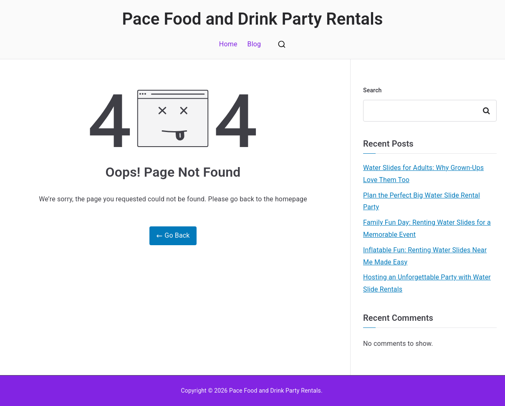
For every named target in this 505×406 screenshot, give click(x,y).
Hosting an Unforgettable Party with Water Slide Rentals (427, 283)
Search (372, 90)
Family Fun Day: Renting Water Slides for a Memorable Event (427, 228)
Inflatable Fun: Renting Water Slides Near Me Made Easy (425, 256)
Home (228, 44)
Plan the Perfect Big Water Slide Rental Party (421, 201)
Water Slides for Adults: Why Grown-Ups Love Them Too (423, 174)
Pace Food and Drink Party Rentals (252, 19)
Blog (254, 44)
